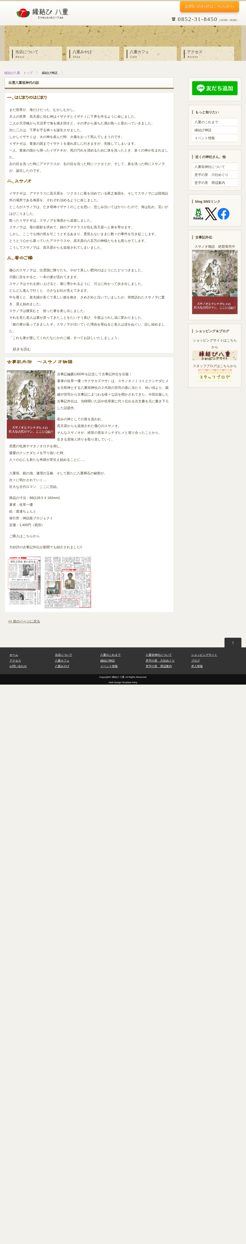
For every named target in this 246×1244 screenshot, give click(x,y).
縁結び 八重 (118, 677)
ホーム (13, 655)
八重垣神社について (210, 167)
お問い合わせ (208, 6)
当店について (37, 54)
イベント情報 (205, 138)
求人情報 (197, 666)
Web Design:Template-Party (123, 682)
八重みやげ (94, 54)
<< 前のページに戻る (24, 621)
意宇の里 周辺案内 (210, 183)
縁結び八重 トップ (18, 73)
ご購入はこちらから (24, 536)
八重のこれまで (206, 122)
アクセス (209, 54)
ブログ (195, 660)
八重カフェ (151, 54)
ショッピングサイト (204, 655)
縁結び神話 (50, 73)
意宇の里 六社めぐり (211, 175)
